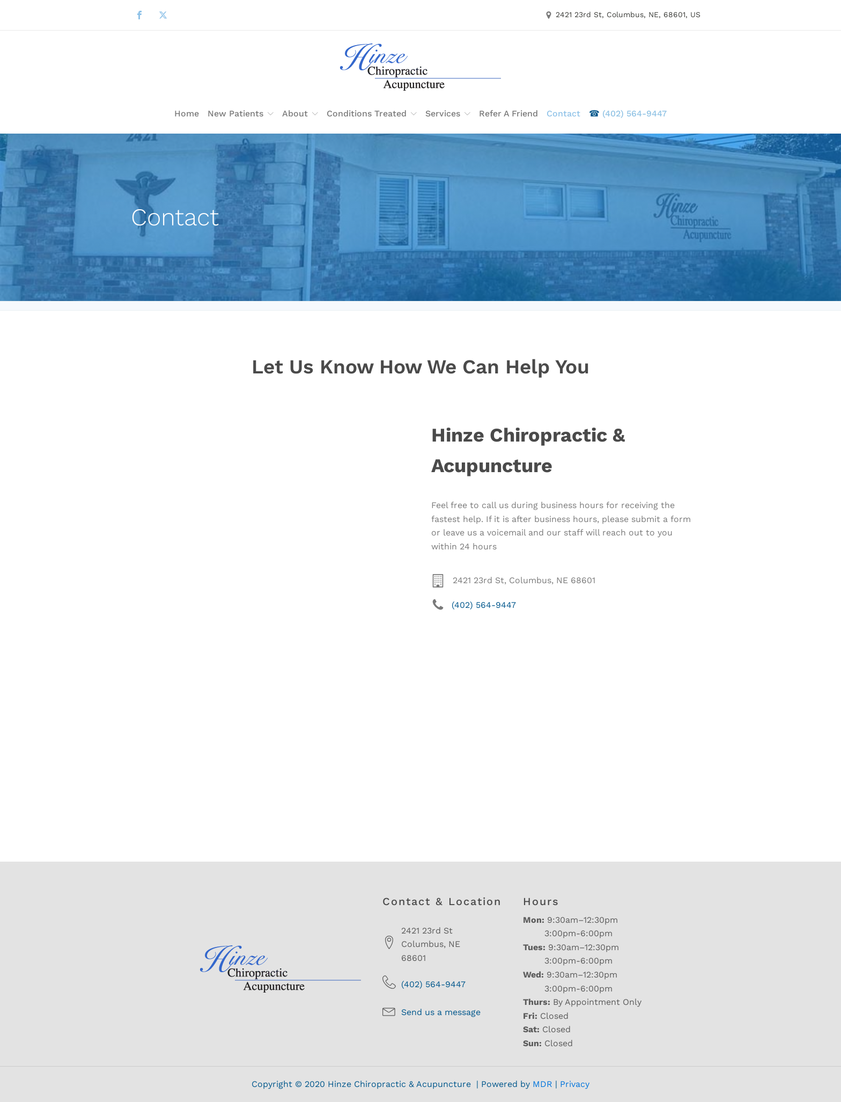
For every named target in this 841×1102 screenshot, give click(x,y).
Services (447, 113)
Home (186, 113)
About (300, 113)
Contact (563, 113)
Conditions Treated (372, 113)
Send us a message (441, 1012)
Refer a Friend (508, 113)
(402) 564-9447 (628, 114)
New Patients (241, 113)
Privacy (574, 1084)
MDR (542, 1084)
